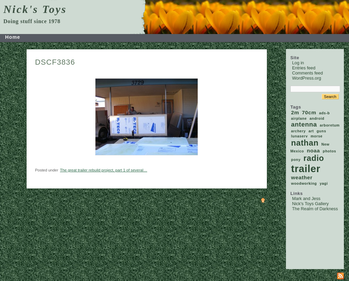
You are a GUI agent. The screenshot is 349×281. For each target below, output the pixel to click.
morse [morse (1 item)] (316, 136)
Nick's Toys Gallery (310, 203)
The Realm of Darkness (315, 208)
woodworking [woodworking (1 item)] (304, 183)
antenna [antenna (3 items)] (304, 124)
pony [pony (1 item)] (296, 160)
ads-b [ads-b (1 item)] (324, 113)
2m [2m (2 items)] (295, 112)
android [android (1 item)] (316, 118)
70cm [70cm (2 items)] (309, 112)
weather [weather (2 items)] (302, 177)
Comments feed (307, 73)
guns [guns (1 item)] (321, 131)
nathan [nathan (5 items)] (305, 142)
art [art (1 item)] (311, 131)
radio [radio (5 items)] (313, 158)
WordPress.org (306, 78)
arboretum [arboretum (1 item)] (329, 125)
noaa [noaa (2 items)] (313, 150)
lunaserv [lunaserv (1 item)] (299, 136)
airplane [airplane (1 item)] (299, 118)
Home (12, 37)
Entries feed (303, 67)
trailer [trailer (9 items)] (305, 168)
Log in (298, 62)
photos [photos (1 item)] (329, 151)
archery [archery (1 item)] (298, 131)
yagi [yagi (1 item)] (324, 183)
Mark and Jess (306, 198)
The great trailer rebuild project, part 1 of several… (103, 170)
